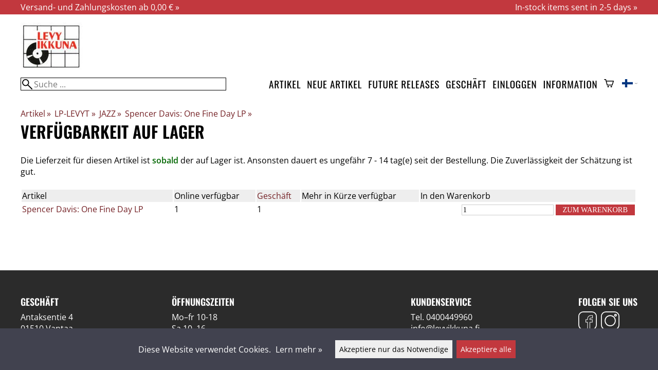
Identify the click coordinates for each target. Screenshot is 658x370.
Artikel (285, 84)
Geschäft (466, 84)
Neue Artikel (334, 84)
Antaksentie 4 (47, 317)
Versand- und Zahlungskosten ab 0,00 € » (100, 7)
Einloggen (514, 84)
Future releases (404, 84)
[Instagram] (610, 321)
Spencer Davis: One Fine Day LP (188, 113)
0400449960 (449, 317)
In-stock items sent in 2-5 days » (576, 7)
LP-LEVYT (74, 113)
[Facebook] (587, 321)
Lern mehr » (299, 349)
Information (570, 84)
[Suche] (123, 84)
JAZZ (110, 113)
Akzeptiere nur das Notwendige (393, 349)
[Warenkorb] (609, 84)
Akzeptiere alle (486, 349)
